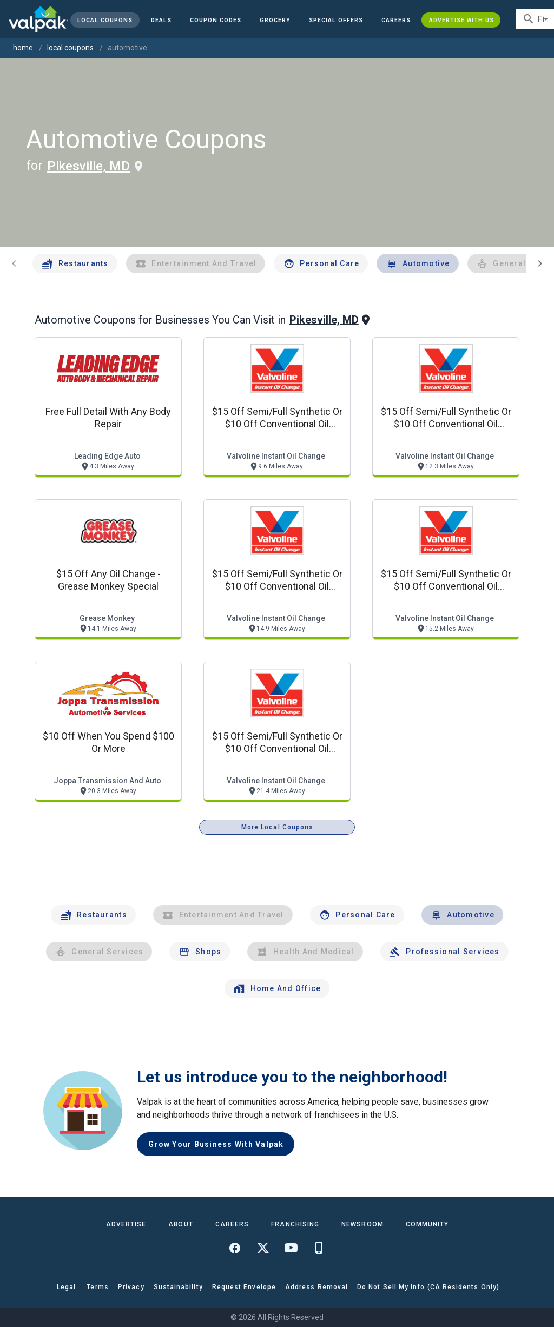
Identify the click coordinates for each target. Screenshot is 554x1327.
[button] (336, 20)
